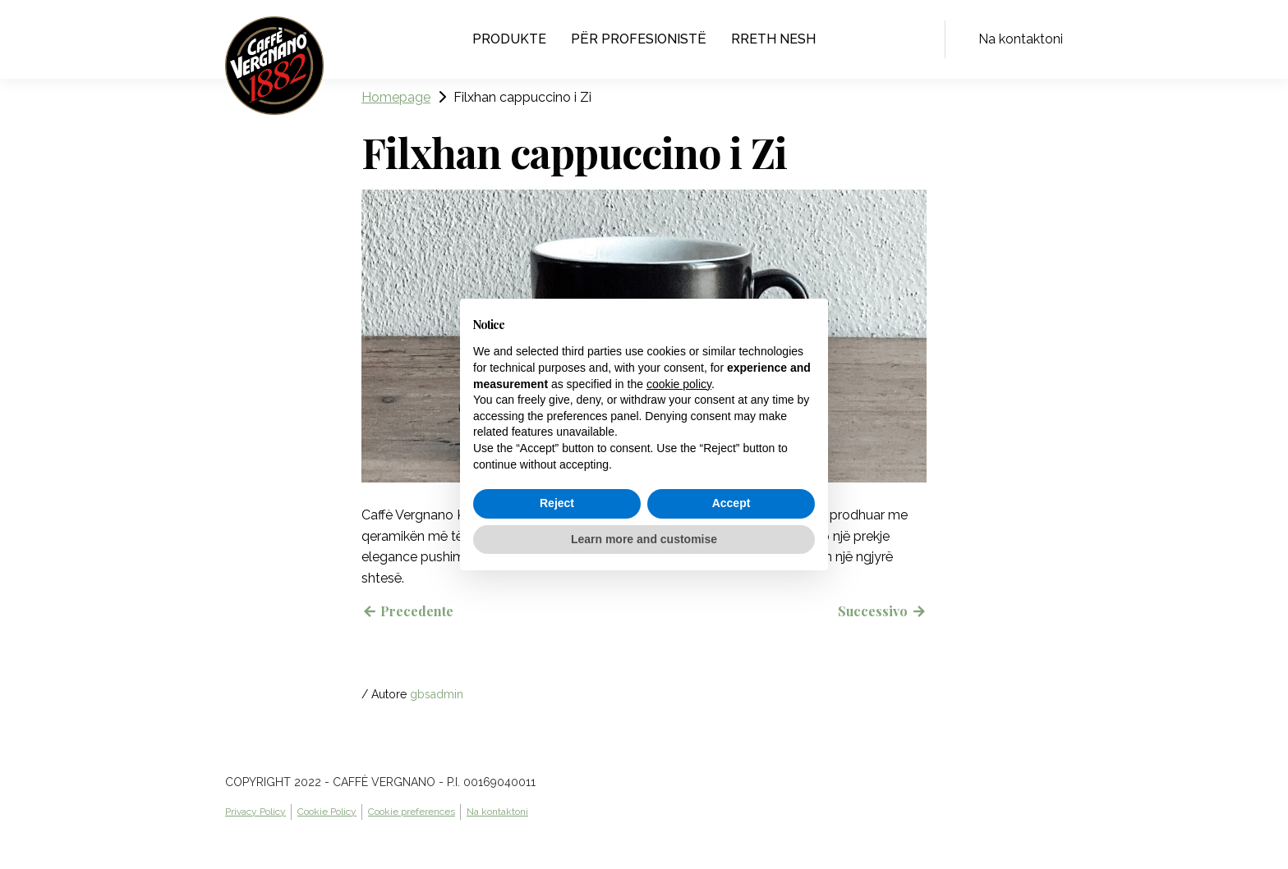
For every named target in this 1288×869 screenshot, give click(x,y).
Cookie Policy (326, 811)
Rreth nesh (773, 39)
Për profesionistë (638, 39)
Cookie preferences (411, 811)
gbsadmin (436, 694)
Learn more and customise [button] (644, 539)
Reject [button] (557, 503)
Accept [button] (731, 503)
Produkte (509, 39)
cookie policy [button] (678, 384)
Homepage (395, 97)
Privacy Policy (255, 811)
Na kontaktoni (1020, 39)
